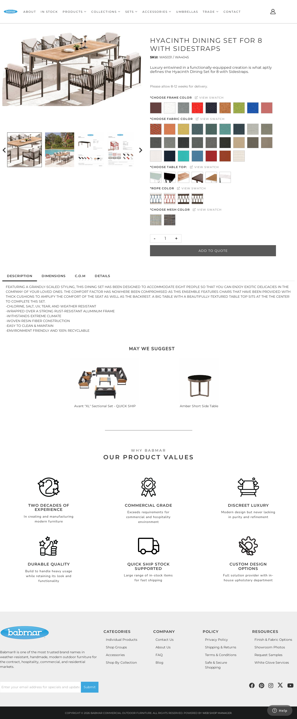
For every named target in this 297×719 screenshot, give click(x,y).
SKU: (154, 57)
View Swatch (209, 97)
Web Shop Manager (217, 713)
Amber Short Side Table (199, 406)
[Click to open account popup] (273, 11)
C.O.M (80, 276)
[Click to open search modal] (261, 11)
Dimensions (54, 276)
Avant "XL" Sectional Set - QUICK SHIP (105, 406)
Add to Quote (213, 251)
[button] (74, 11)
